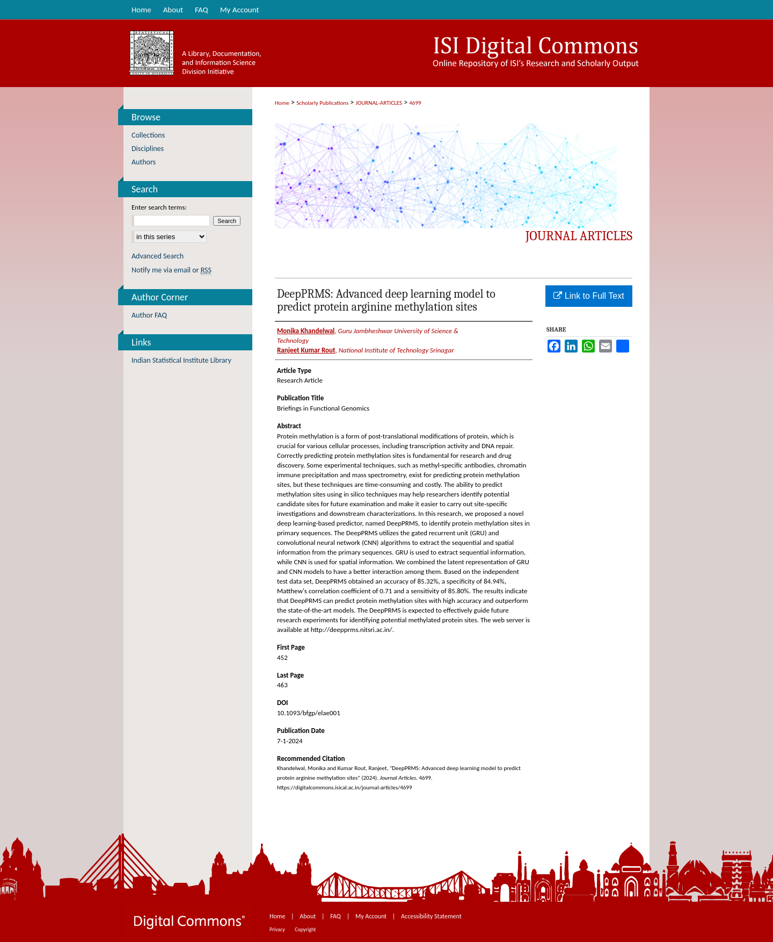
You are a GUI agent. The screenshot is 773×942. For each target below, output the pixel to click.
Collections (148, 135)
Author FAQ (149, 315)
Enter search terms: (159, 207)
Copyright (305, 929)
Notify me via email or (172, 270)
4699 (415, 102)
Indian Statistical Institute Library (181, 360)
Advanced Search (158, 256)
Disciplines (148, 148)
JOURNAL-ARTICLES (379, 102)
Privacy (277, 929)
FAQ (336, 916)
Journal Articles (579, 235)
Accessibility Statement (431, 916)
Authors (144, 162)
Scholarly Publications (322, 102)
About (308, 916)
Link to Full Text (588, 295)
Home (282, 102)
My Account (371, 916)
